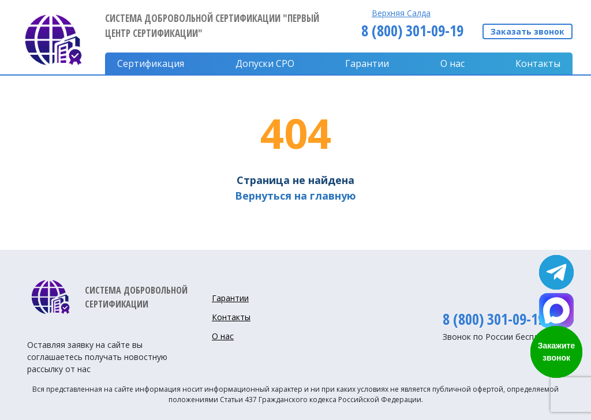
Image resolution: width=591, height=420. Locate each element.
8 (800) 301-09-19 (412, 30)
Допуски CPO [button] (264, 63)
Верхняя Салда (401, 12)
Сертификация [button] (150, 63)
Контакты (537, 63)
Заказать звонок (527, 31)
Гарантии (367, 63)
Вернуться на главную (295, 195)
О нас (452, 63)
